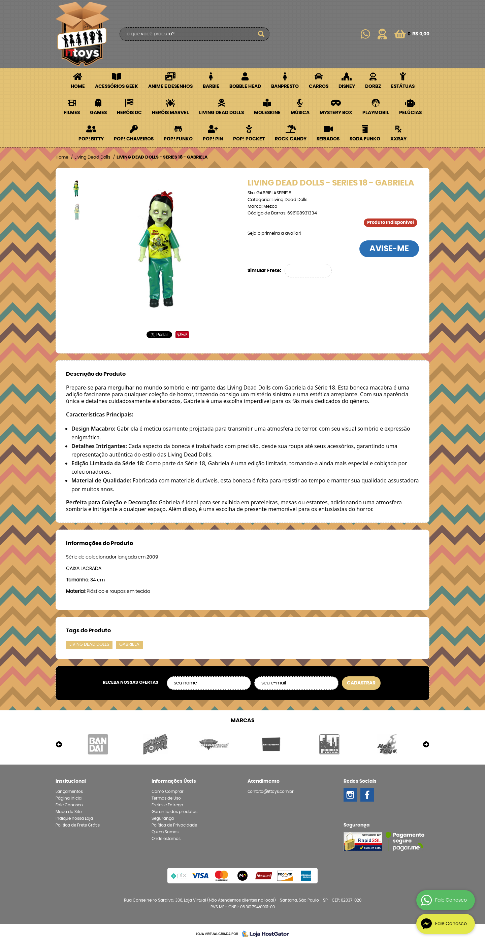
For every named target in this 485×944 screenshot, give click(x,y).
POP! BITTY (91, 139)
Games (98, 112)
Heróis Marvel (170, 112)
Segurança (163, 818)
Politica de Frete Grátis (78, 825)
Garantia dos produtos (174, 812)
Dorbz (373, 86)
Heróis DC (129, 112)
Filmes (72, 112)
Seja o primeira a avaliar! (274, 233)
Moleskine (267, 112)
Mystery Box (336, 112)
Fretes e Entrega (167, 805)
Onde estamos (166, 839)
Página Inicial (69, 798)
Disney (346, 86)
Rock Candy (290, 139)
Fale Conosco (69, 805)
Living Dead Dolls (221, 112)
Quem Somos (165, 832)
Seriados (328, 139)
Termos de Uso (166, 798)
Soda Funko (365, 139)
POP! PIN (213, 139)
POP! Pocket (249, 139)
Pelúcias (410, 112)
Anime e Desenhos (170, 86)
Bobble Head (245, 86)
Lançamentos (69, 791)
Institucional (71, 781)
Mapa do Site (69, 812)
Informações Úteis (174, 781)
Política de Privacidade (174, 825)
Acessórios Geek (116, 86)
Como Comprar (168, 791)
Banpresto (285, 86)
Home (78, 86)
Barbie (211, 86)
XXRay (398, 139)
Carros (318, 86)
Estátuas (403, 86)
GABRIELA (129, 644)
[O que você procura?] (261, 34)
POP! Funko (178, 139)
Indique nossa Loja (74, 818)
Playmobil (375, 112)
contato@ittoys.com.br (271, 791)
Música (300, 112)
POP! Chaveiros (134, 139)
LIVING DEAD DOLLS (89, 644)
